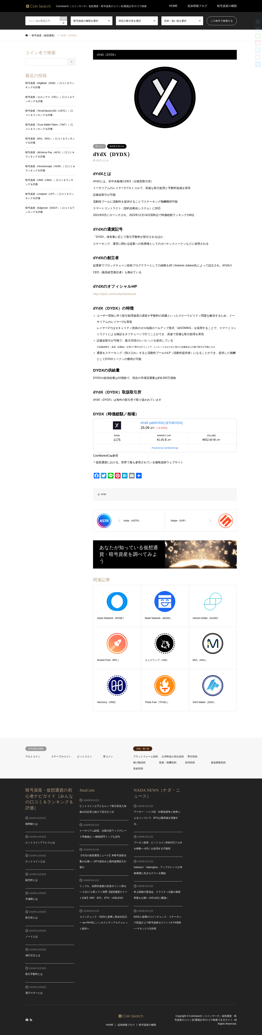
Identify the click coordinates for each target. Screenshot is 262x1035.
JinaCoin (86, 790)
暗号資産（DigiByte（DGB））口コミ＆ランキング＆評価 (49, 85)
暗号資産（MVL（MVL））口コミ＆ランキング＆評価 (50, 140)
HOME (173, 5)
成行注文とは (32, 955)
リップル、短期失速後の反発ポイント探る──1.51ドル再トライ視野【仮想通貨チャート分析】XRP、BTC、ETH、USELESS (103, 892)
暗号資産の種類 (227, 5)
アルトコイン (32, 756)
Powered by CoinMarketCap (165, 448)
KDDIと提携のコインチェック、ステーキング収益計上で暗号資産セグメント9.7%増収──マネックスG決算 (157, 922)
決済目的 (190, 762)
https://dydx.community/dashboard (114, 293)
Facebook (26, 1020)
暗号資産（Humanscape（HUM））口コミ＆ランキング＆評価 (50, 168)
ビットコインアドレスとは (40, 842)
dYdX (103, 494)
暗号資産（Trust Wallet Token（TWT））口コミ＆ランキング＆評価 (49, 126)
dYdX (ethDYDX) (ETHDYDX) (162, 423)
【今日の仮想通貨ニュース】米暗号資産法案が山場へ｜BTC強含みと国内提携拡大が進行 (102, 861)
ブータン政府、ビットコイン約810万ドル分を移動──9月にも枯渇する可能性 (158, 845)
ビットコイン (84, 756)
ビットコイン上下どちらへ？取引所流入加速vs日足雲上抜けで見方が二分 (102, 809)
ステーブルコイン (61, 756)
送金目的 (138, 768)
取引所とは (31, 917)
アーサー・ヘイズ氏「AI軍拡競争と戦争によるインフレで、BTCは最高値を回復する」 (157, 817)
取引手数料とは (34, 974)
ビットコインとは (35, 861)
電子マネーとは (34, 992)
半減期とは (31, 898)
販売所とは (31, 880)
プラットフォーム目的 (145, 756)
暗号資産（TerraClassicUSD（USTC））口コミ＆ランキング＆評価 (49, 112)
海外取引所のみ (116, 146)
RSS (31, 1020)
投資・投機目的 (167, 762)
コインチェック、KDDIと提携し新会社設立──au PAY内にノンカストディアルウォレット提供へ (103, 922)
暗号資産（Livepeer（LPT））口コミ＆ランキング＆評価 (49, 196)
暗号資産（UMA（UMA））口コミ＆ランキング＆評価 (49, 182)
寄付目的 (192, 756)
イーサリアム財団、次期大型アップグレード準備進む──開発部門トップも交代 (102, 833)
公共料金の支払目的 (173, 756)
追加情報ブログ (197, 5)
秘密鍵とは (31, 823)
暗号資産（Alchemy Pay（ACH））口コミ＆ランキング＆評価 (50, 154)
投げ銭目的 (139, 762)
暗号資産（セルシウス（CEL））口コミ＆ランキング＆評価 (50, 99)
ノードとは (31, 936)
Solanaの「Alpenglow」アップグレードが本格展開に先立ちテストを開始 (158, 870)
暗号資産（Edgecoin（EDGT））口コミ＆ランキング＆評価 (50, 209)
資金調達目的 (218, 762)
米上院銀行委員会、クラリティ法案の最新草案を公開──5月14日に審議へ (157, 894)
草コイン (99, 146)
